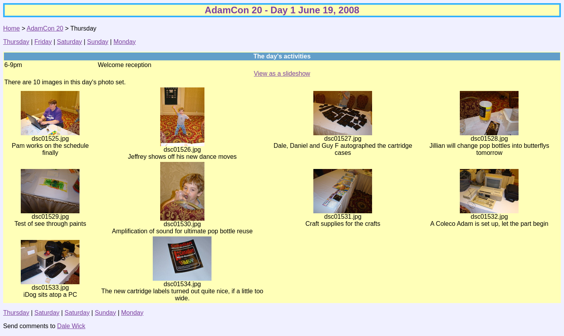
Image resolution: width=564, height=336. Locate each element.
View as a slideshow (282, 73)
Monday (125, 41)
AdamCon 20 (45, 28)
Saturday (69, 41)
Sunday (97, 41)
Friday (43, 41)
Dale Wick (71, 326)
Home (11, 28)
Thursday (16, 41)
